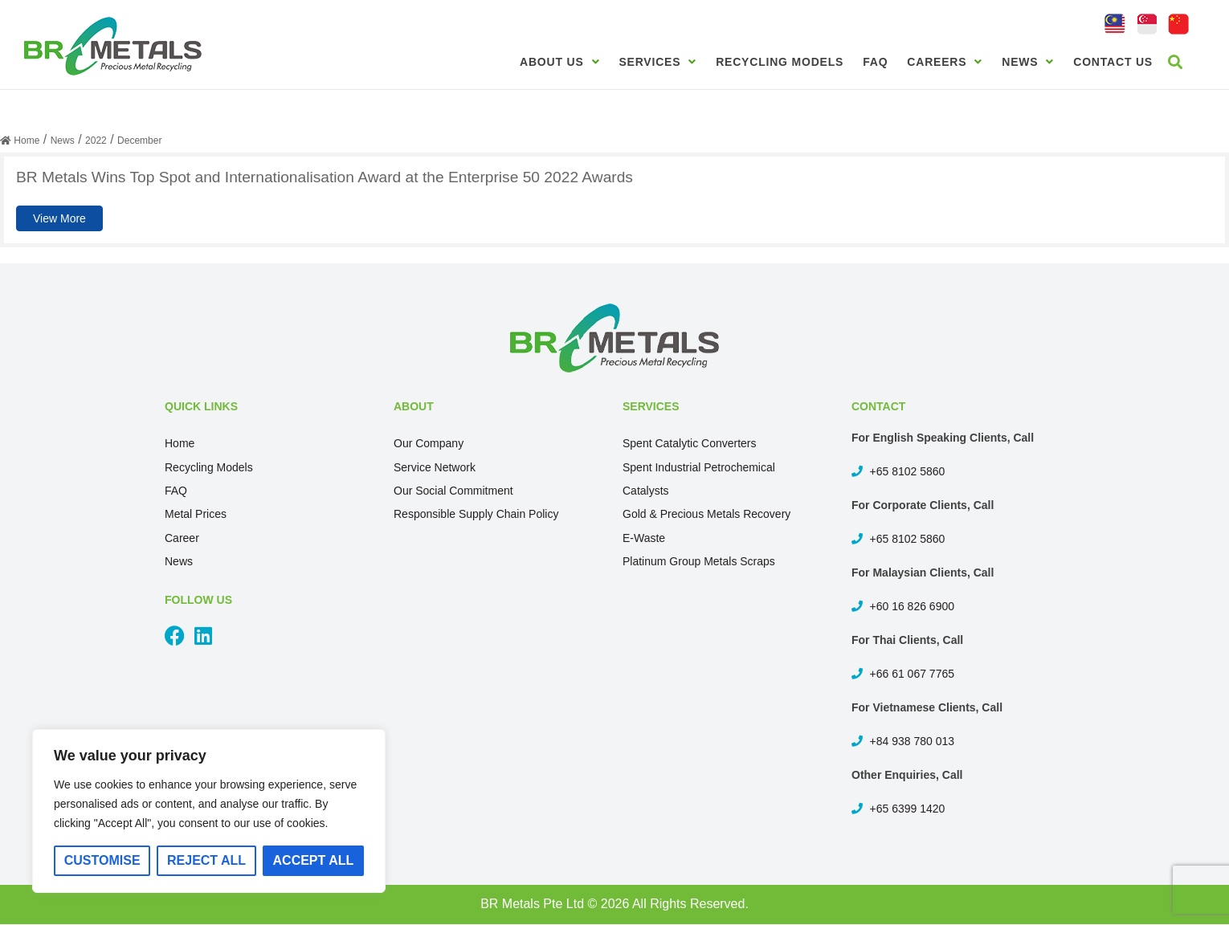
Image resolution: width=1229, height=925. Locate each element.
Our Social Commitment (453, 490)
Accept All (313, 860)
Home (179, 443)
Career (182, 538)
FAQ (875, 61)
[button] (1175, 61)
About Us (559, 61)
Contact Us (1113, 61)
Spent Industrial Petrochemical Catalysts (699, 479)
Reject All (206, 860)
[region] (209, 811)
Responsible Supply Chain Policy (476, 513)
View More (59, 218)
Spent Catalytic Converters (690, 443)
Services (657, 61)
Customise (102, 860)
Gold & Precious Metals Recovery (706, 513)
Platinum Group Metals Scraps (699, 561)
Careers (944, 61)
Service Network (435, 467)
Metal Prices (196, 513)
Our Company (428, 443)
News (1028, 61)
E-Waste (644, 538)
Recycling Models (779, 61)
